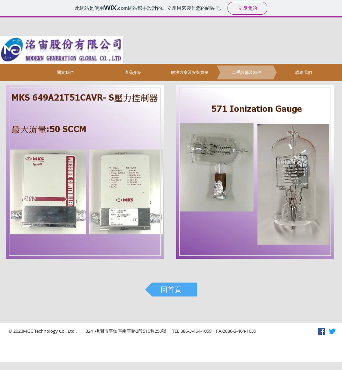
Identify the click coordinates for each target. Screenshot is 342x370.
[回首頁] (171, 289)
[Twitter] (332, 331)
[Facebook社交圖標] (321, 331)
